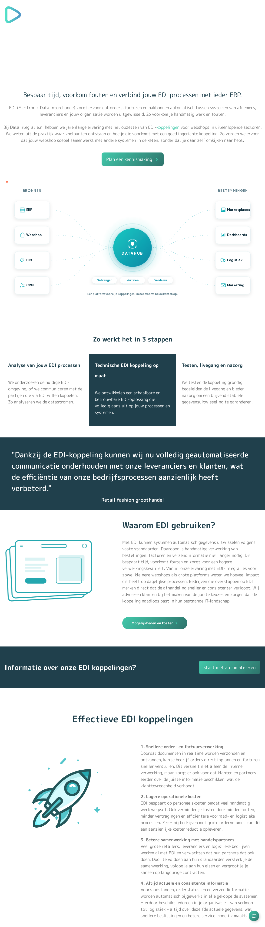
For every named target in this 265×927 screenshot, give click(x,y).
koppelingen (168, 127)
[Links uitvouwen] (254, 916)
